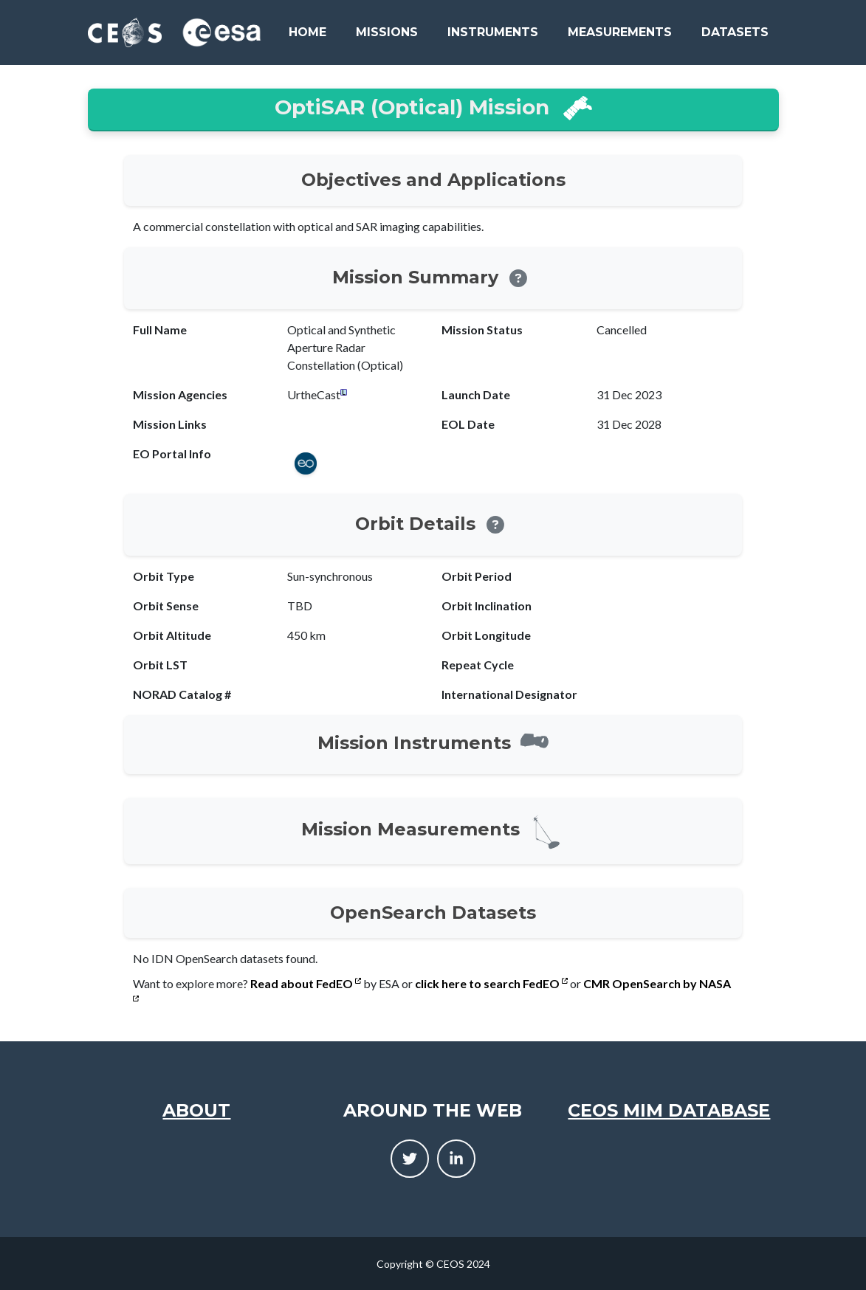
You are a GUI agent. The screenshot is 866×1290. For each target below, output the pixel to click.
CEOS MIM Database (669, 1110)
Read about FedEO (305, 983)
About (196, 1110)
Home (307, 32)
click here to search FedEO (491, 983)
